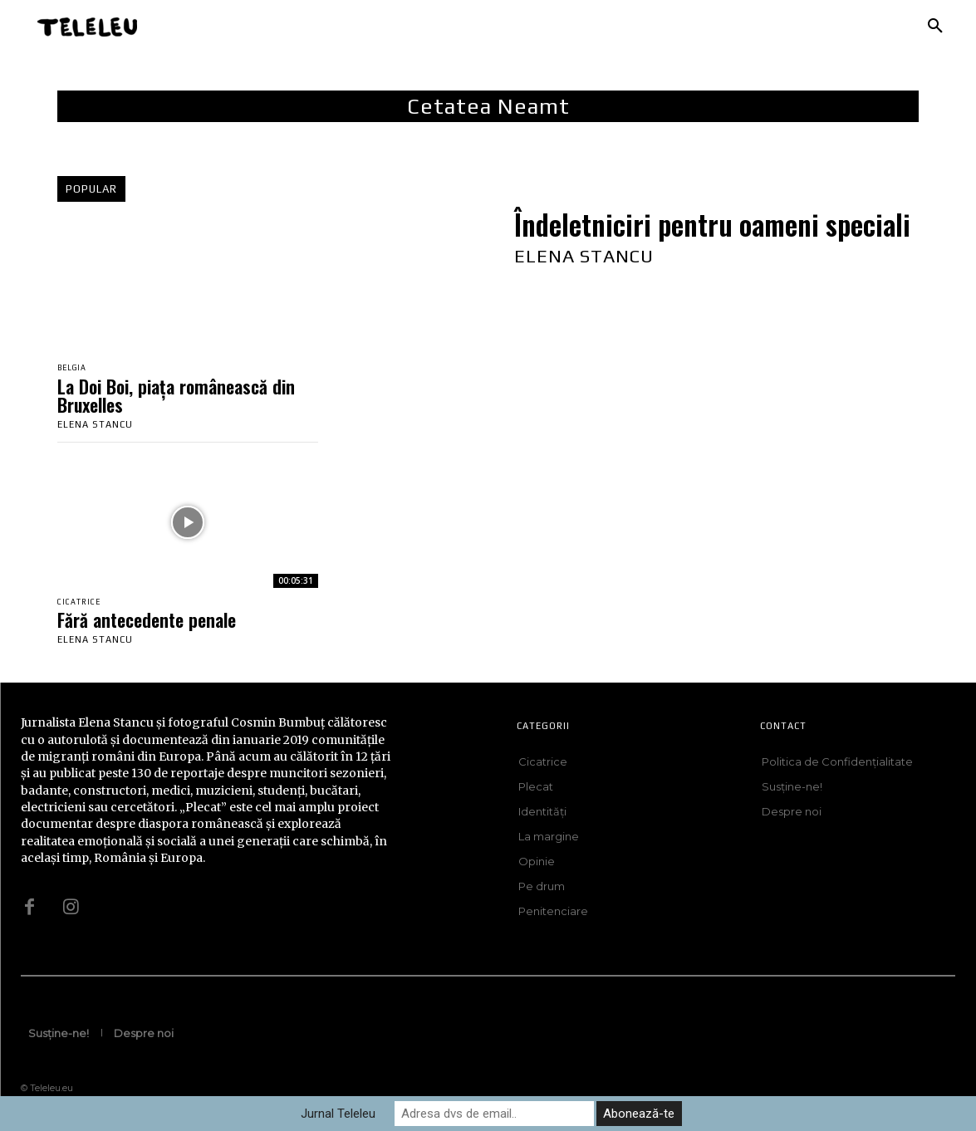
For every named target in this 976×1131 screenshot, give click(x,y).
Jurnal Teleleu (338, 1113)
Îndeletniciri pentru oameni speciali (712, 224)
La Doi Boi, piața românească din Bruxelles (176, 397)
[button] (935, 27)
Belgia (75, 369)
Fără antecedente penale (146, 623)
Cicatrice (82, 605)
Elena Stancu (95, 426)
